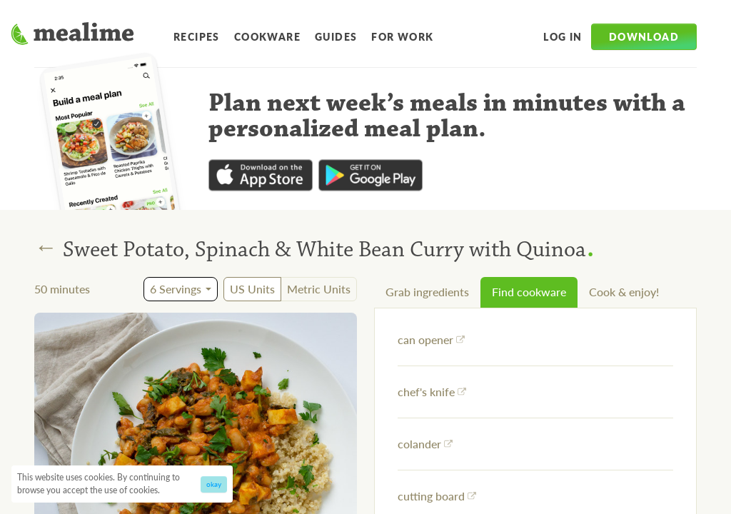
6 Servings (175, 289)
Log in (562, 36)
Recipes (196, 36)
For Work (402, 36)
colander (425, 443)
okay (213, 484)
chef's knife (432, 391)
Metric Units (319, 289)
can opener (431, 339)
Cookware (267, 36)
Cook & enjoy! (624, 291)
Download (644, 36)
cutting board (437, 496)
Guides (336, 36)
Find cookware (529, 291)
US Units (252, 289)
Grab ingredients (427, 291)
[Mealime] (72, 35)
